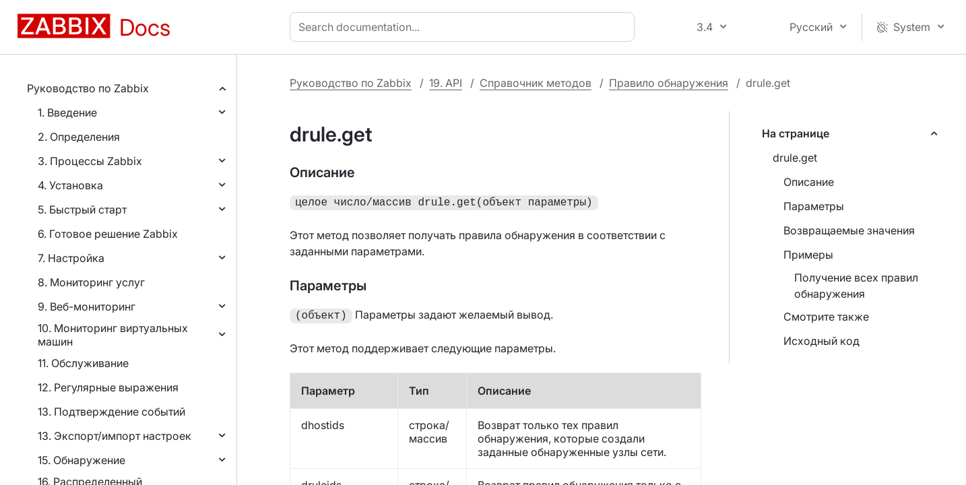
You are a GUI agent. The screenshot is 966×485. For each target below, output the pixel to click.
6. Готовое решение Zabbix (108, 233)
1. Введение (67, 112)
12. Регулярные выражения (108, 387)
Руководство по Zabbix (88, 88)
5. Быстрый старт (82, 209)
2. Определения (79, 136)
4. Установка (70, 185)
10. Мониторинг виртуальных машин (113, 334)
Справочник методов (535, 83)
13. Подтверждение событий (111, 411)
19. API (445, 83)
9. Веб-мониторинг (86, 306)
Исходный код (821, 341)
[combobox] (465, 27)
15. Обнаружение (81, 460)
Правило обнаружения (668, 83)
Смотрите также (826, 316)
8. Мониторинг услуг (91, 282)
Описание (808, 182)
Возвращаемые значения (849, 230)
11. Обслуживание (83, 363)
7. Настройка (71, 258)
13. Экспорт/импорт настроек (114, 436)
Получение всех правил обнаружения (856, 285)
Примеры (808, 254)
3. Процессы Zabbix (90, 161)
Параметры (813, 206)
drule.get (795, 157)
